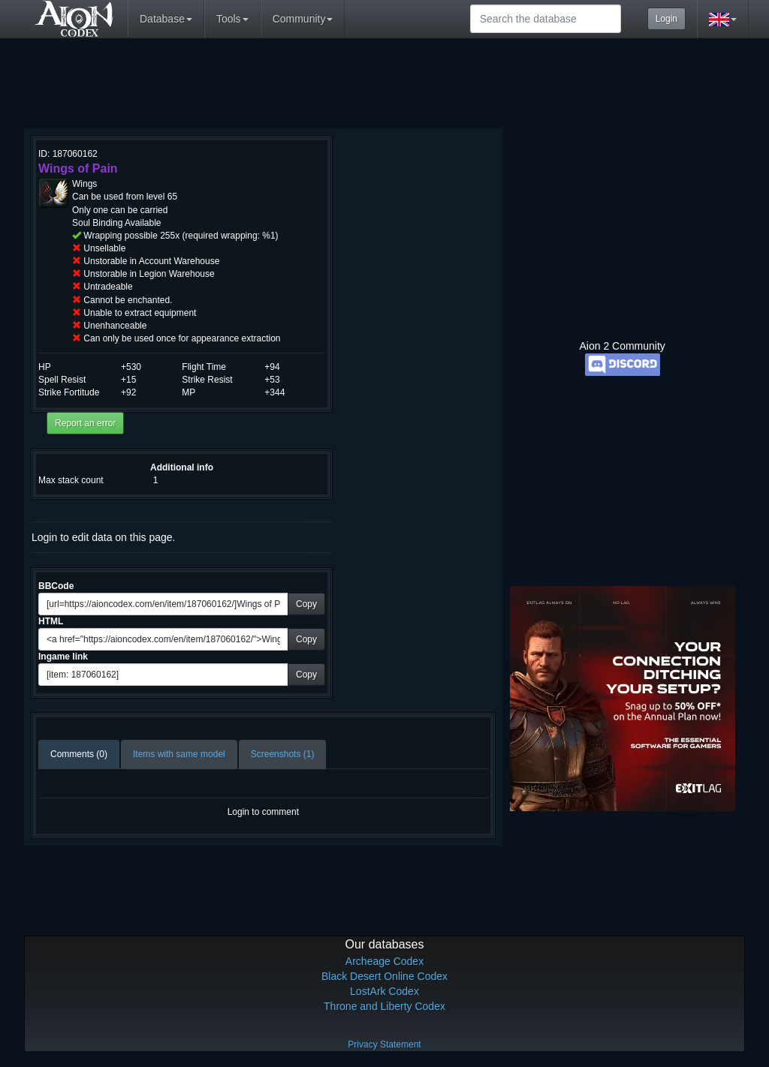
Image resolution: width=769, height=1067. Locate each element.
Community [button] (303, 19)
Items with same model (179, 754)
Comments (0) (78, 754)
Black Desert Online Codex (384, 976)
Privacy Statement (384, 1044)
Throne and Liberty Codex (384, 1006)
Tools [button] (232, 19)
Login (666, 19)
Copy (306, 604)
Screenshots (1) (283, 754)
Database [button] (166, 19)
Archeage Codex (384, 961)
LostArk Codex (384, 991)
